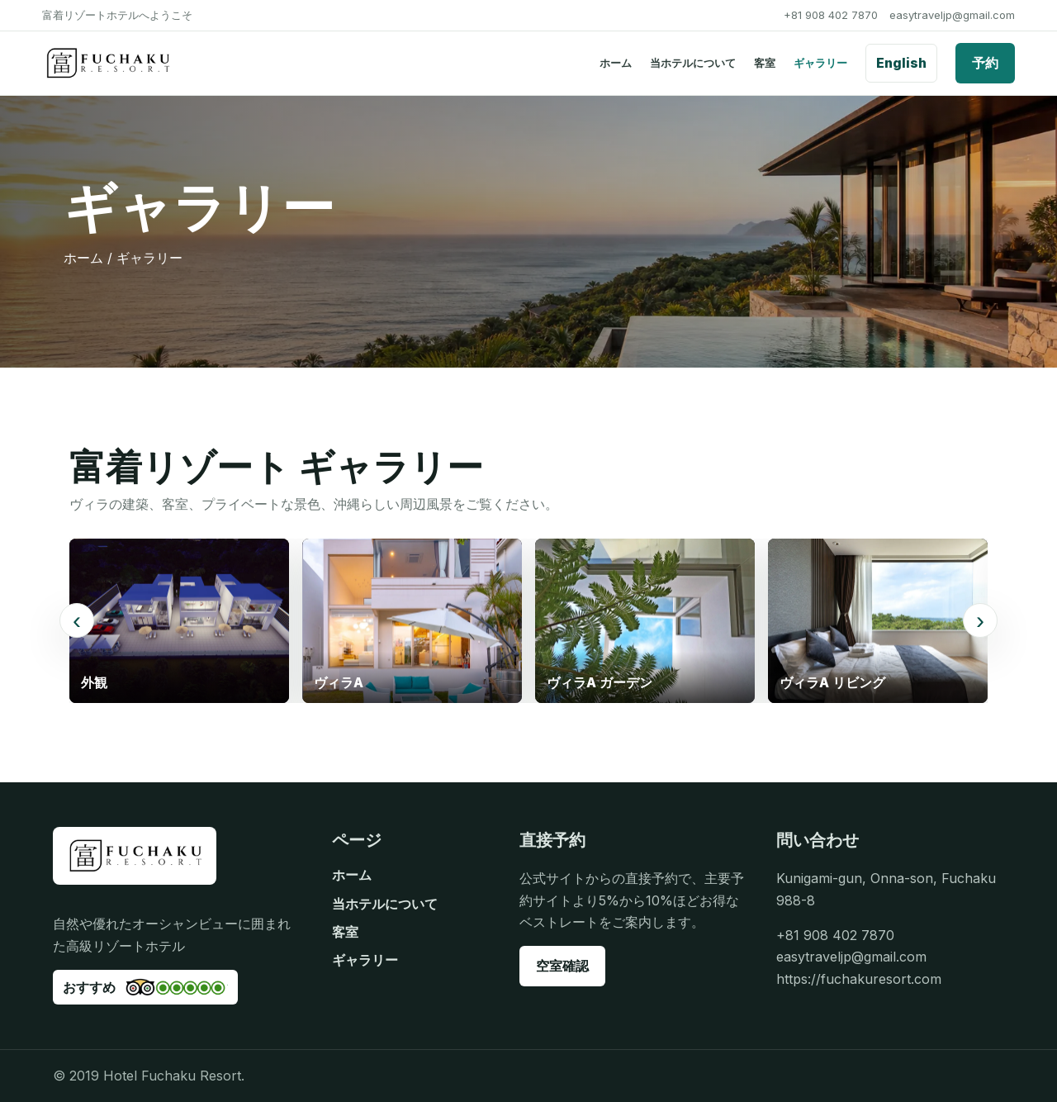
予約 (985, 63)
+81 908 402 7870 (831, 14)
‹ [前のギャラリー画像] (77, 620)
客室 (764, 62)
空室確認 (562, 965)
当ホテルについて (693, 62)
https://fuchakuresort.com (858, 979)
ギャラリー (820, 62)
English (901, 63)
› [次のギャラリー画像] (980, 620)
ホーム (616, 62)
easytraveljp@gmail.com (952, 14)
